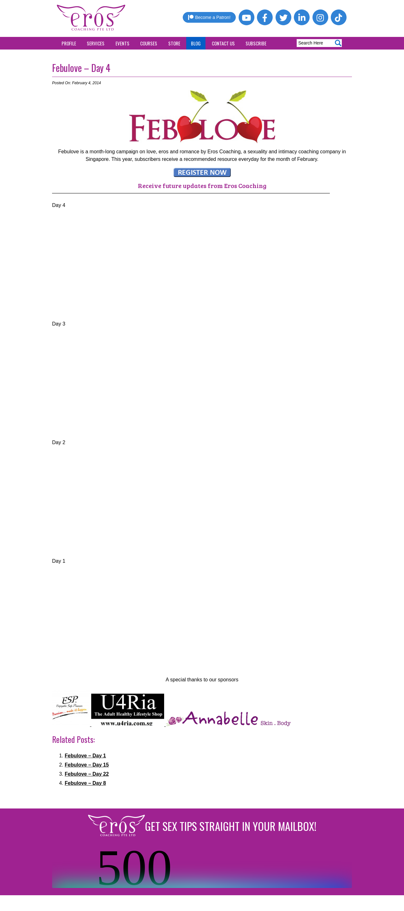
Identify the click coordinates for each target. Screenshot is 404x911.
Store (174, 43)
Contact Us (223, 43)
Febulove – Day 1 (85, 755)
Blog (196, 43)
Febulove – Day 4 (81, 68)
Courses (148, 43)
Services (95, 43)
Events (122, 43)
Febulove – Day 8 (85, 783)
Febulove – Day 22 (87, 774)
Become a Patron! (209, 17)
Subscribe (256, 43)
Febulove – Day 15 (87, 764)
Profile (69, 43)
